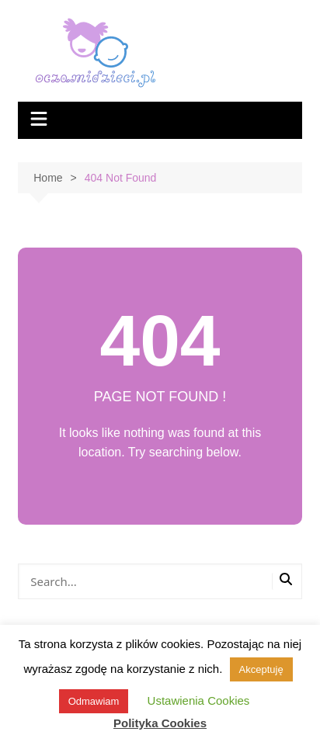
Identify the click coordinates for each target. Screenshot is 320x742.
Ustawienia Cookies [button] (199, 700)
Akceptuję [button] (261, 669)
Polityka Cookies (160, 723)
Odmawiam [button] (94, 701)
